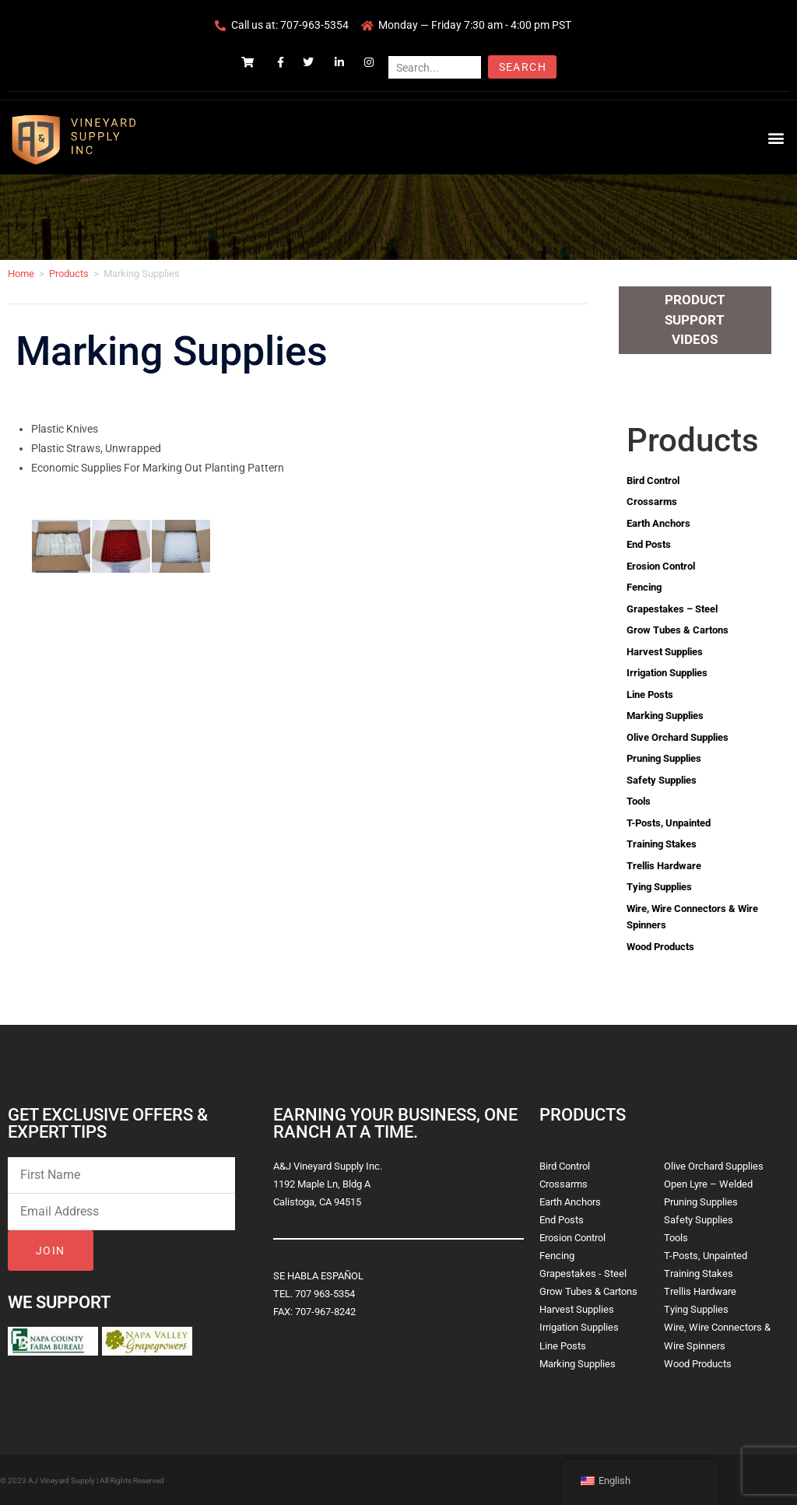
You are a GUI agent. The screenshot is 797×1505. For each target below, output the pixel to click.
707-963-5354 (314, 25)
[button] (776, 137)
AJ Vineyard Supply (61, 1480)
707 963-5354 (325, 1294)
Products (69, 273)
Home (21, 273)
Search (522, 67)
